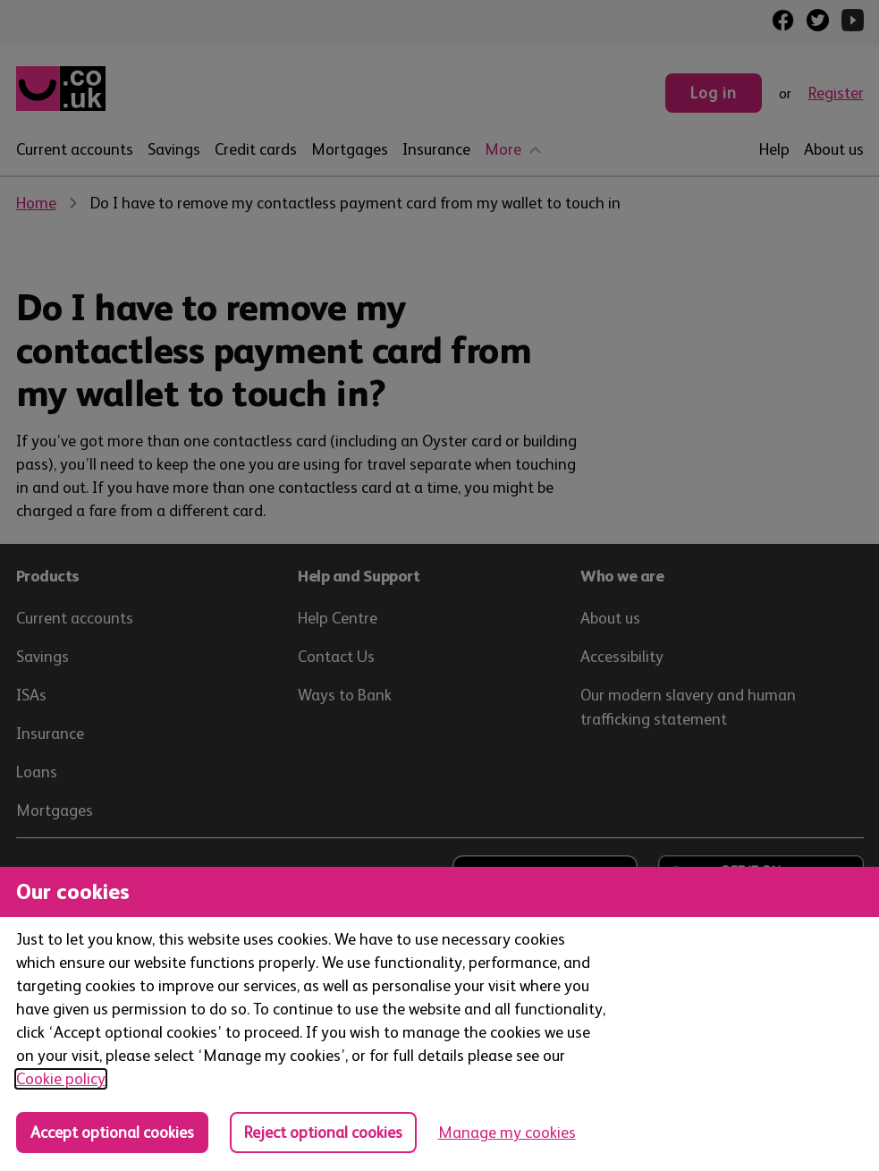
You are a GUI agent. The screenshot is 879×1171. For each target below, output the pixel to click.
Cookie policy (61, 1079)
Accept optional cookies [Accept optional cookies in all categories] (112, 1132)
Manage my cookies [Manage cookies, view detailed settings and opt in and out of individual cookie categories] (507, 1132)
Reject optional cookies (323, 1132)
